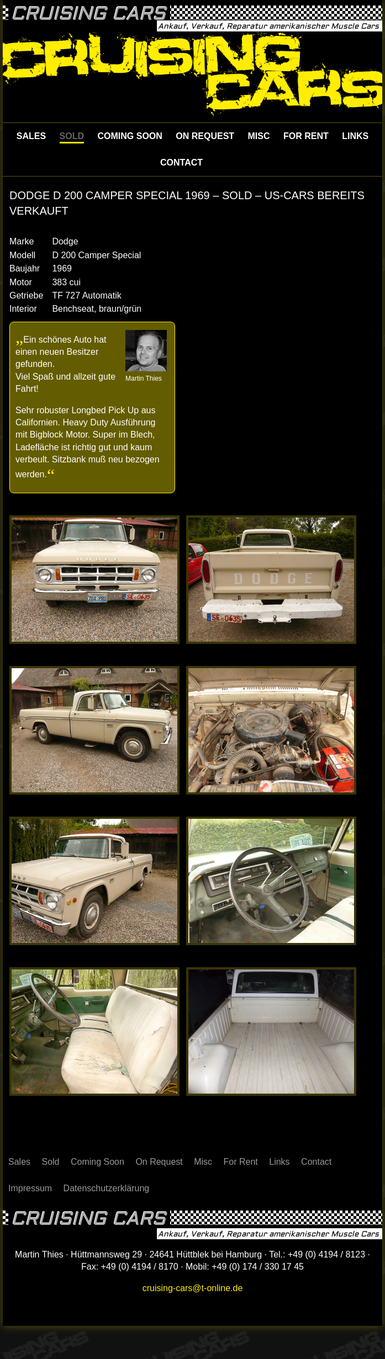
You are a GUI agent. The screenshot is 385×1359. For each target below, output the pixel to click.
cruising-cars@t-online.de (193, 1288)
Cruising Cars (88, 13)
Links (355, 136)
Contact (181, 162)
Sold (72, 136)
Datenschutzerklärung (107, 1188)
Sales (31, 136)
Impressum (30, 1188)
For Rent (306, 136)
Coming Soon (129, 136)
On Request (205, 136)
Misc (259, 136)
